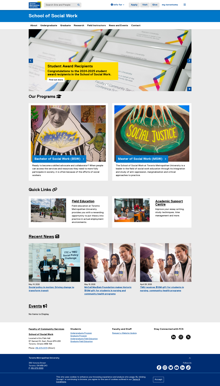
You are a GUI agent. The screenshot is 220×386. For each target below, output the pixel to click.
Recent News (41, 237)
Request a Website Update (124, 333)
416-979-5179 (41, 348)
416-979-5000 (37, 368)
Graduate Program (78, 336)
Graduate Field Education (81, 342)
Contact (135, 25)
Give (154, 5)
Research (79, 25)
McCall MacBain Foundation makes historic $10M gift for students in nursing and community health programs (107, 290)
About (33, 25)
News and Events (118, 25)
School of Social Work (53, 16)
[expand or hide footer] (189, 358)
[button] (117, 5)
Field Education (83, 201)
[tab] (107, 85)
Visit (144, 5)
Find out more (56, 80)
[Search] (78, 5)
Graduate (65, 25)
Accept (158, 379)
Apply (134, 5)
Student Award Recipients (70, 66)
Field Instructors (96, 25)
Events (35, 306)
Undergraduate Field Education (84, 339)
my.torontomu (170, 5)
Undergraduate (48, 25)
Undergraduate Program (81, 333)
